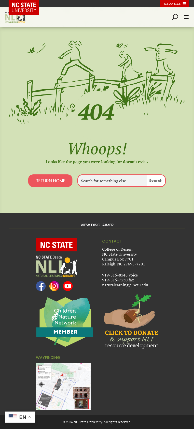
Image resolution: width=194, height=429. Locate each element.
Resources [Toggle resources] (172, 3)
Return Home (50, 181)
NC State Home (27, 4)
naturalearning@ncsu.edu (125, 285)
